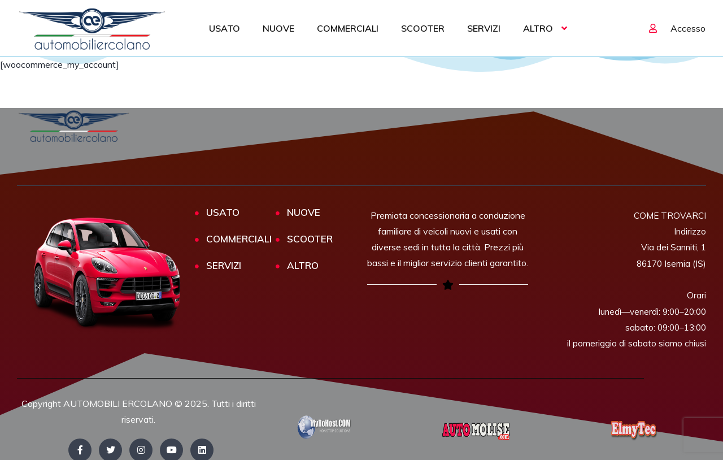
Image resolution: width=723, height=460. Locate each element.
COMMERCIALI (347, 28)
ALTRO (538, 28)
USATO (224, 28)
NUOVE (278, 28)
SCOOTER (423, 28)
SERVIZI (483, 28)
